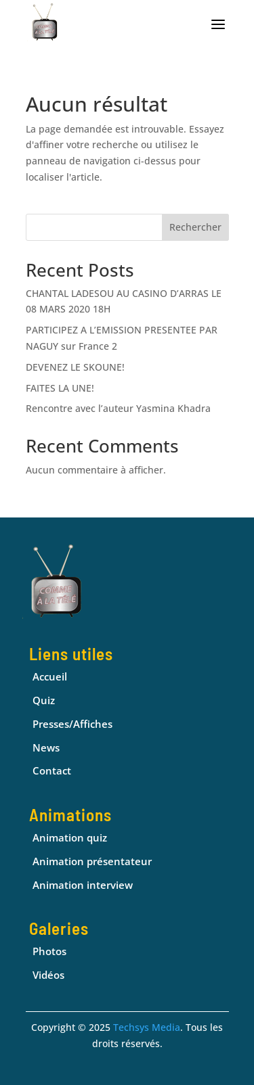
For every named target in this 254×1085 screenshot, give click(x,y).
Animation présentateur (92, 861)
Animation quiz (70, 837)
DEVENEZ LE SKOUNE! (75, 367)
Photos (49, 951)
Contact (52, 770)
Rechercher (195, 227)
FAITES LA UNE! (60, 388)
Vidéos (48, 975)
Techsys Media (146, 1027)
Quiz (44, 700)
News (46, 747)
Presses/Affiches (72, 724)
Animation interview (83, 885)
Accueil (50, 676)
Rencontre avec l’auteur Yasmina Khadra (118, 408)
